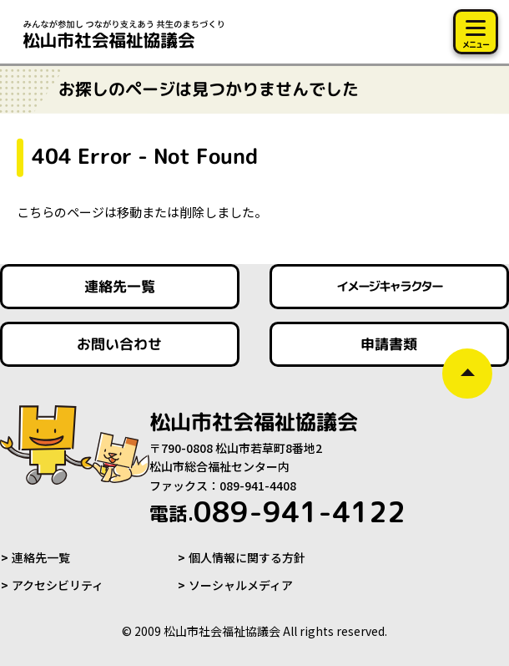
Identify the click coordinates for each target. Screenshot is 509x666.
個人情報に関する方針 (247, 557)
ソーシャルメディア (241, 585)
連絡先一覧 (41, 557)
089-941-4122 (277, 511)
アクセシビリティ (57, 585)
